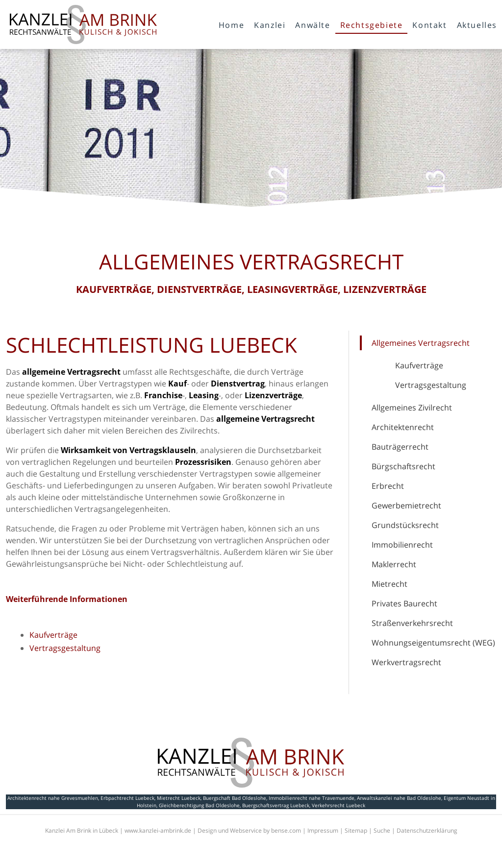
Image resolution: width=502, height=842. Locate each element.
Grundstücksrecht (405, 525)
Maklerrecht (394, 564)
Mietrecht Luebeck (179, 797)
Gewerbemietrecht (406, 505)
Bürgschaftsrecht (403, 466)
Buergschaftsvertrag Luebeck (275, 805)
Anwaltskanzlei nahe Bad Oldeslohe (399, 797)
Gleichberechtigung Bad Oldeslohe (199, 805)
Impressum (322, 830)
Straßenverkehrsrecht (412, 623)
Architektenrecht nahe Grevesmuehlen (52, 797)
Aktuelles (477, 25)
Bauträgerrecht (400, 446)
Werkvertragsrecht (406, 662)
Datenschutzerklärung (427, 830)
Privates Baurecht (404, 603)
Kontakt (429, 25)
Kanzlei (269, 25)
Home (231, 25)
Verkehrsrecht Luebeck (338, 805)
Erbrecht (388, 486)
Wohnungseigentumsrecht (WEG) (433, 642)
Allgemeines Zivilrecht (412, 407)
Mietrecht (389, 583)
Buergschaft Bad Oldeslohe (234, 797)
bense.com (286, 830)
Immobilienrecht (402, 544)
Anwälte (312, 25)
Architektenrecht (403, 427)
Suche (382, 830)
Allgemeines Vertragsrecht (421, 342)
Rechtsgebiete (371, 25)
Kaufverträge (419, 365)
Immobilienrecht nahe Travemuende (311, 797)
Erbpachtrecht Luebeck (127, 797)
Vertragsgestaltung (430, 385)
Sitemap (356, 830)
